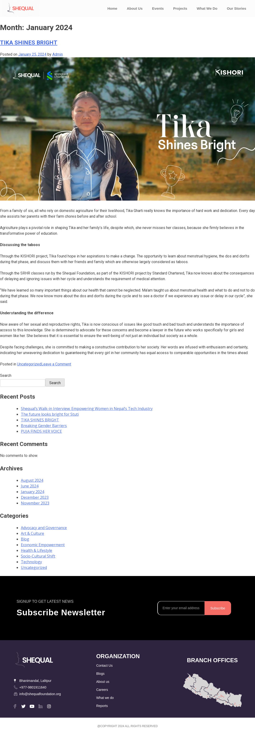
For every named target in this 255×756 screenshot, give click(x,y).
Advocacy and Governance (44, 527)
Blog (25, 539)
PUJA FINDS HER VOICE (41, 431)
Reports (102, 706)
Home (112, 8)
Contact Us (104, 665)
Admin (57, 54)
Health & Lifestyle (36, 550)
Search (5, 375)
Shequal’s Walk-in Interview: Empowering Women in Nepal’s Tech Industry (87, 408)
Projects (180, 8)
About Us (135, 8)
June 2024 (29, 486)
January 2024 (32, 491)
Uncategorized (29, 364)
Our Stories (236, 8)
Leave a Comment (56, 364)
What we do (105, 698)
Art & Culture (32, 533)
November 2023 (35, 503)
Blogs (100, 673)
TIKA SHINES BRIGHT (28, 42)
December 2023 (35, 497)
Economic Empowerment (43, 544)
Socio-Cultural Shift (38, 556)
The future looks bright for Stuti (50, 414)
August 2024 (32, 480)
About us (102, 682)
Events (158, 8)
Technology (31, 561)
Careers (102, 690)
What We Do (207, 8)
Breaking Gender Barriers (44, 425)
